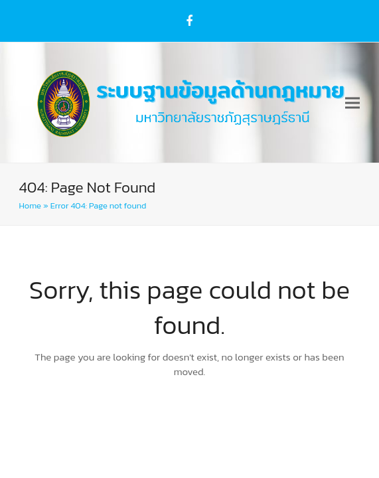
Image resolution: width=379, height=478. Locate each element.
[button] (352, 102)
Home (30, 205)
